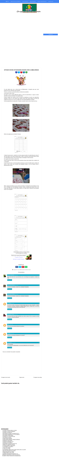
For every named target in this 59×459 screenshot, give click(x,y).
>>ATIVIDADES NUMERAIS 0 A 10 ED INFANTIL (11, 434)
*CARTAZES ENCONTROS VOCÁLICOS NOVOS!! (11, 454)
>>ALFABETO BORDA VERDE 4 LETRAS (9, 430)
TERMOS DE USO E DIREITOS (16, 1)
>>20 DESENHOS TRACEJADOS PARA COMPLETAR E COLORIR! (14, 449)
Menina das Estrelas (11, 285)
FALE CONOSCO (25, 1)
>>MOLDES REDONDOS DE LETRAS (9, 450)
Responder (10, 289)
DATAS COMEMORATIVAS (42, 1)
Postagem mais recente (5, 377)
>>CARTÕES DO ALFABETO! (7, 442)
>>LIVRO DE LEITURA (6, 448)
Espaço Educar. (26, 251)
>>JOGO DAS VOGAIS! (6, 447)
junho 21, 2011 (16, 285)
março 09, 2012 (12, 333)
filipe (8, 324)
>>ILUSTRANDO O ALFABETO (7, 446)
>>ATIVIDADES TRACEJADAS (7, 435)
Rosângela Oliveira (10, 314)
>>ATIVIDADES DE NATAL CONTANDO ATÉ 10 (10, 433)
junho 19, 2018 (14, 342)
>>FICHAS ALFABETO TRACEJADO (8, 445)
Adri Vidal (9, 303)
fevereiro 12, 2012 (11, 324)
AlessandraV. (9, 342)
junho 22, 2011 (16, 314)
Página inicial (21, 377)
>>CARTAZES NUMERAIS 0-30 (7, 441)
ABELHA (16, 94)
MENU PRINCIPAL (33, 1)
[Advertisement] (29, 22)
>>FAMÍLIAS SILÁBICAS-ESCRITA (8, 444)
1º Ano (18, 269)
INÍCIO (7, 1)
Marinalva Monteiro (10, 275)
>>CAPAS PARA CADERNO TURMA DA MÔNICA (11, 439)
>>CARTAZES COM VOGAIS (7, 440)
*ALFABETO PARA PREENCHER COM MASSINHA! (11, 455)
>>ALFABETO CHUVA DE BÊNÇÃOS (8, 431)
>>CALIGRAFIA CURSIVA (6, 437)
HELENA (8, 333)
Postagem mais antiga (37, 377)
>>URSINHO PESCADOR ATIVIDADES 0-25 (10, 453)
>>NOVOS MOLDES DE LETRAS (8, 451)
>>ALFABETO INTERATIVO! (7, 432)
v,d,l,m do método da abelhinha (22, 97)
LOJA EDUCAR (50, 1)
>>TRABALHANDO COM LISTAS (8, 452)
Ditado (29, 269)
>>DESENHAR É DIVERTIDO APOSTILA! (9, 443)
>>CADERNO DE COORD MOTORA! (8, 436)
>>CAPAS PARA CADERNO (7, 438)
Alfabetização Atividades (24, 269)
